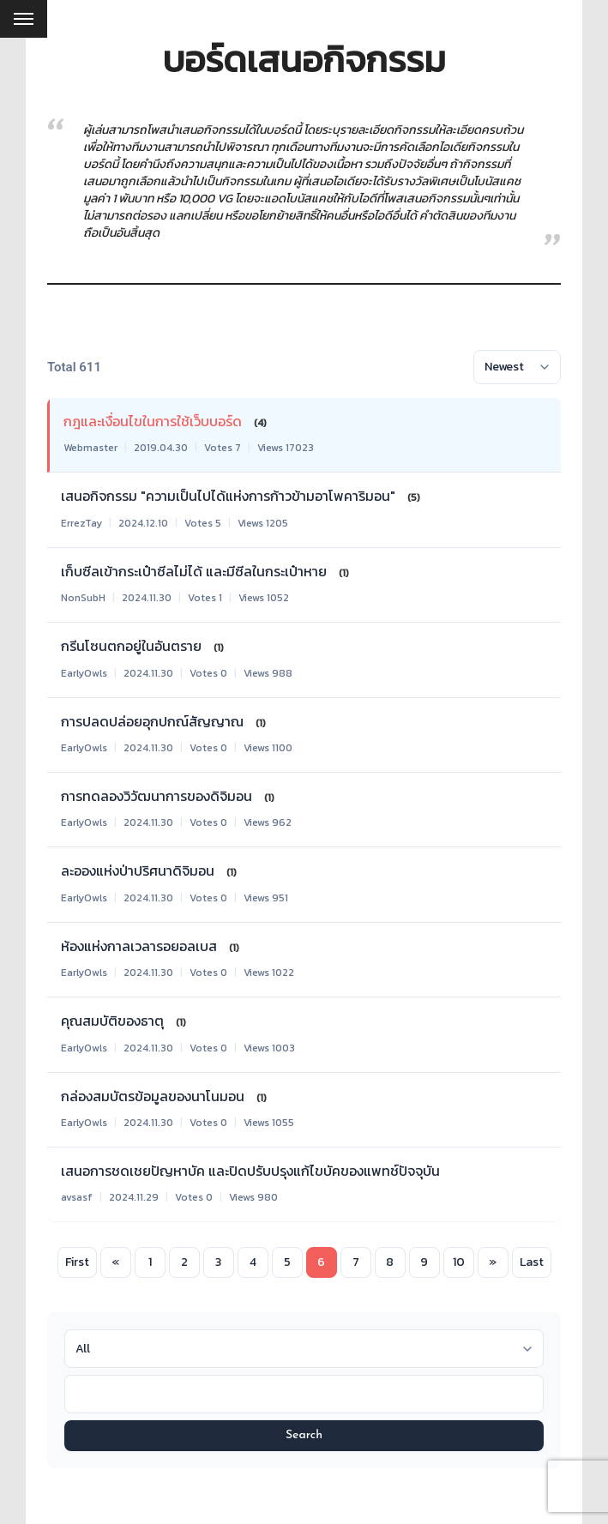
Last (532, 1262)
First (77, 1262)
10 (459, 1262)
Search (304, 1435)
